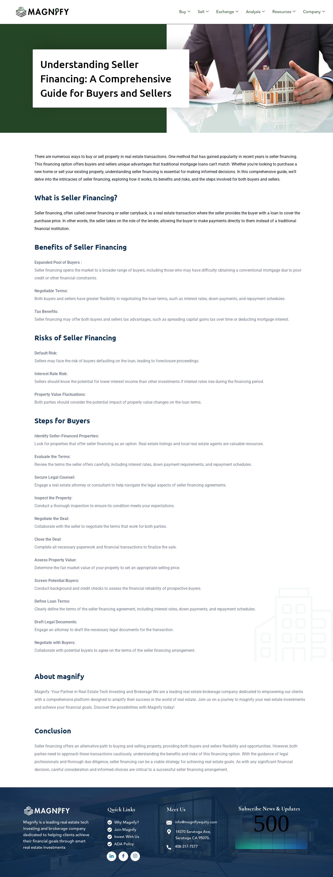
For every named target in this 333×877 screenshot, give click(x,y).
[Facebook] (123, 856)
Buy (190, 12)
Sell (207, 12)
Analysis (257, 12)
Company (314, 12)
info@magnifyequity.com (196, 822)
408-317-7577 (186, 847)
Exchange (231, 12)
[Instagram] (135, 856)
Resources (285, 12)
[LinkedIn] (111, 856)
